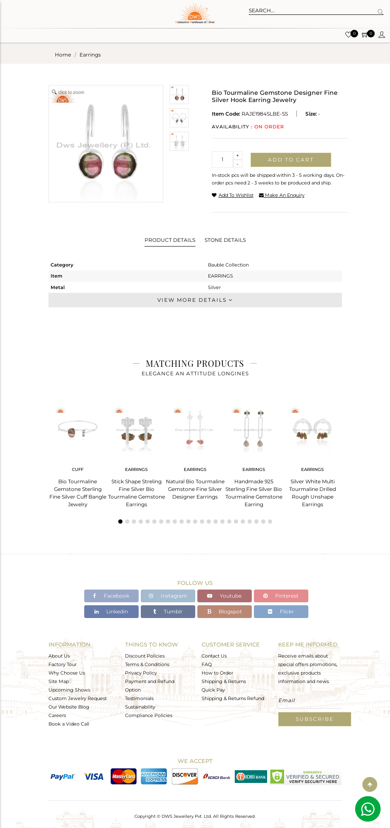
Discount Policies (145, 656)
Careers (57, 715)
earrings (90, 54)
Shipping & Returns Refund (233, 698)
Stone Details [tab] (225, 240)
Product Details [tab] (170, 240)
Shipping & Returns (224, 681)
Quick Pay (213, 690)
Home (63, 54)
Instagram (168, 596)
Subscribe (315, 719)
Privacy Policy (141, 673)
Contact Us (214, 656)
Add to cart (291, 159)
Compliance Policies (148, 715)
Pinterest (281, 596)
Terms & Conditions (147, 664)
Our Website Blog (68, 707)
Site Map (58, 681)
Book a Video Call (68, 724)
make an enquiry (282, 195)
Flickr (281, 611)
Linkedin (111, 611)
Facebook (111, 596)
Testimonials (139, 698)
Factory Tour (62, 664)
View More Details (195, 300)
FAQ (207, 664)
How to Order (217, 673)
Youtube (224, 596)
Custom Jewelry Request (77, 698)
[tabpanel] (77, 454)
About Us (59, 656)
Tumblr (167, 611)
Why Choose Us (66, 673)
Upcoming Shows (69, 690)
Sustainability (140, 707)
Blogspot (224, 611)
